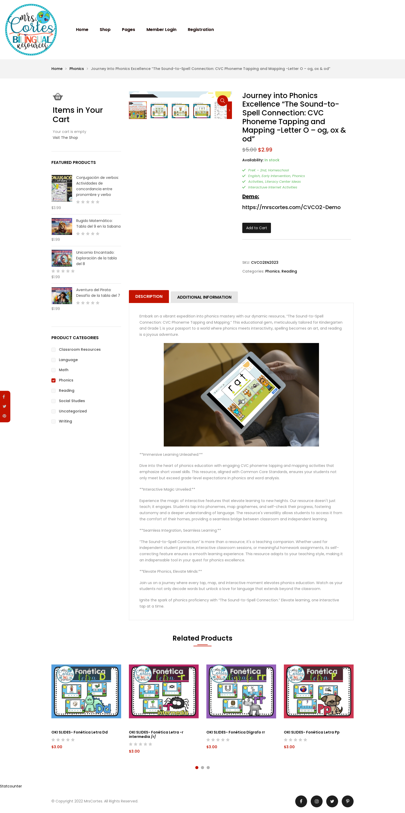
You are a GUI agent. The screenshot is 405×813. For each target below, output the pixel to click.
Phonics (76, 68)
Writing (65, 421)
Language (68, 359)
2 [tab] (202, 767)
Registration (201, 30)
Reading (289, 271)
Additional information (204, 297)
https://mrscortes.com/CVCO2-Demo (291, 207)
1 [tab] (196, 767)
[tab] (149, 296)
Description (148, 296)
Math (63, 369)
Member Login (161, 30)
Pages (128, 30)
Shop (105, 30)
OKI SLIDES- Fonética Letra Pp (312, 732)
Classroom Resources (80, 349)
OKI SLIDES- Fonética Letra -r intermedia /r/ (156, 734)
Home (82, 30)
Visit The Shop (65, 137)
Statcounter (11, 786)
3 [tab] (208, 767)
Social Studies (72, 400)
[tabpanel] (86, 705)
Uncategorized (73, 411)
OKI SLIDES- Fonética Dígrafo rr (235, 732)
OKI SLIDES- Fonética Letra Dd (79, 732)
